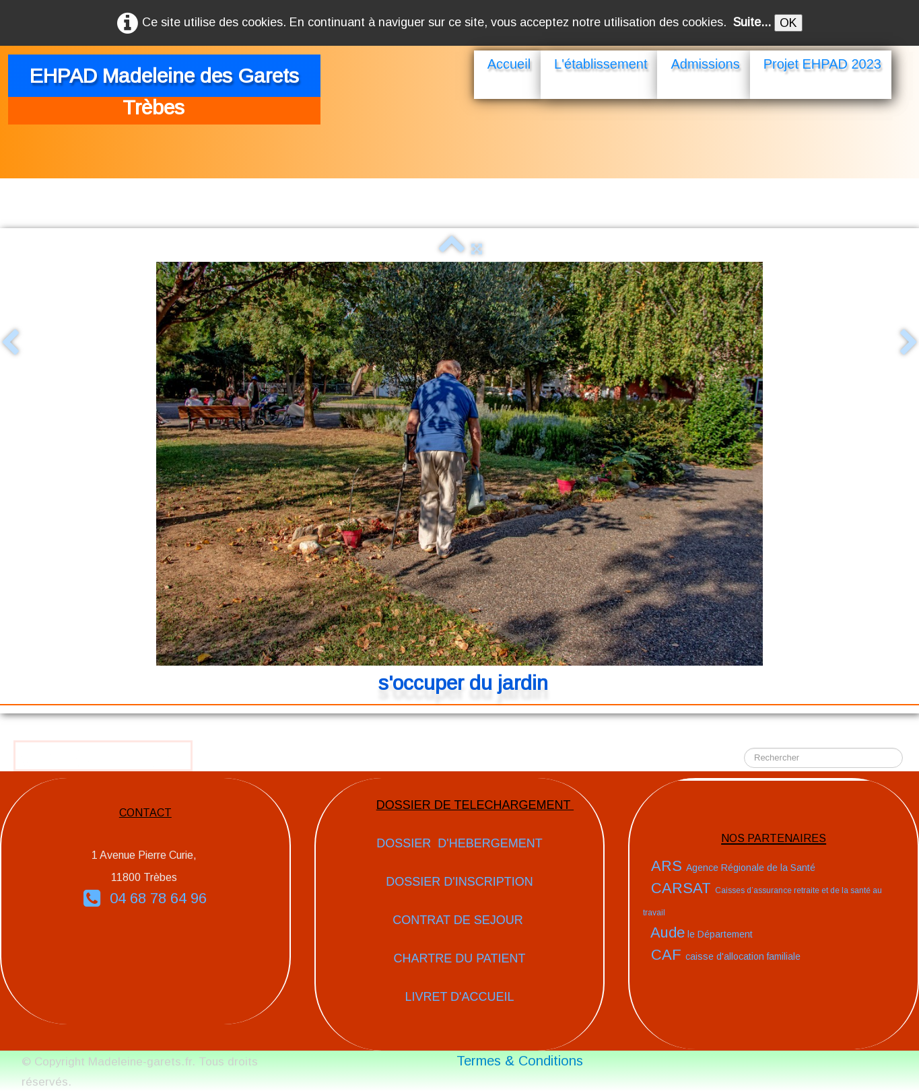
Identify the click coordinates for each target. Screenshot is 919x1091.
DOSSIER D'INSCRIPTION (459, 881)
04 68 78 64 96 (145, 898)
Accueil (509, 64)
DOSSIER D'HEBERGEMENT (459, 843)
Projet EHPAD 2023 (822, 64)
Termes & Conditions (519, 1060)
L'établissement (600, 64)
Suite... (752, 22)
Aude (701, 932)
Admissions (705, 64)
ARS (733, 865)
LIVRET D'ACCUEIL (459, 997)
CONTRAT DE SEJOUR (459, 920)
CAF (726, 954)
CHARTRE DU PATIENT (459, 958)
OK (788, 23)
